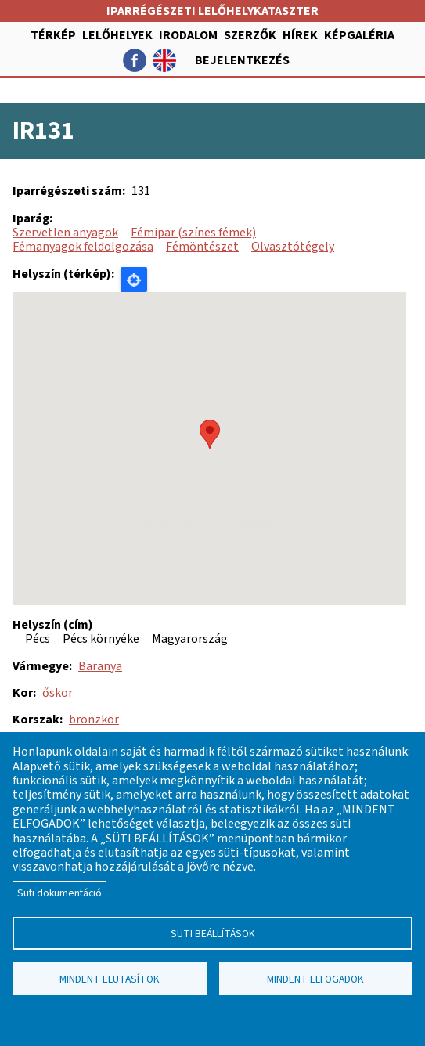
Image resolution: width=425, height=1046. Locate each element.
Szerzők (250, 35)
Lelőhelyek (117, 35)
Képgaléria (359, 35)
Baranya (100, 666)
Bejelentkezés (242, 60)
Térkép (53, 35)
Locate (134, 279)
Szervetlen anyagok (65, 232)
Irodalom (188, 35)
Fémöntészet (202, 246)
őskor (57, 693)
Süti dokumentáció (59, 892)
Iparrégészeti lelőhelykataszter (212, 11)
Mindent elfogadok (315, 979)
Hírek (300, 35)
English (164, 60)
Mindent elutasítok (109, 979)
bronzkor (94, 719)
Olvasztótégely (292, 246)
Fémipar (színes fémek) (193, 232)
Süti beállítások (213, 933)
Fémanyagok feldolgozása (83, 246)
